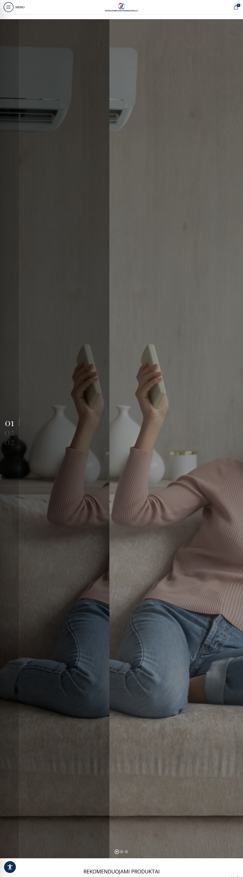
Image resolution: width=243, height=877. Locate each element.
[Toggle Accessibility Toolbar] (10, 867)
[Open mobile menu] (14, 7)
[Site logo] (121, 7)
